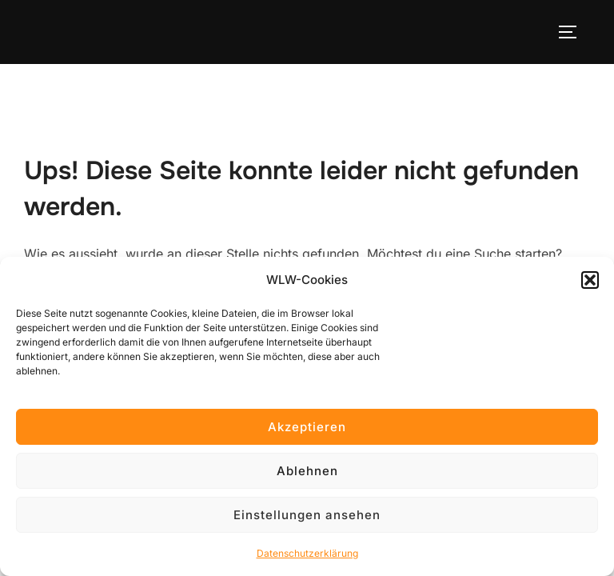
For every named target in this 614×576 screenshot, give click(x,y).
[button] (590, 280)
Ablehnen (307, 470)
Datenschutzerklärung (307, 553)
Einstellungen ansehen (307, 514)
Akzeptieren (307, 426)
